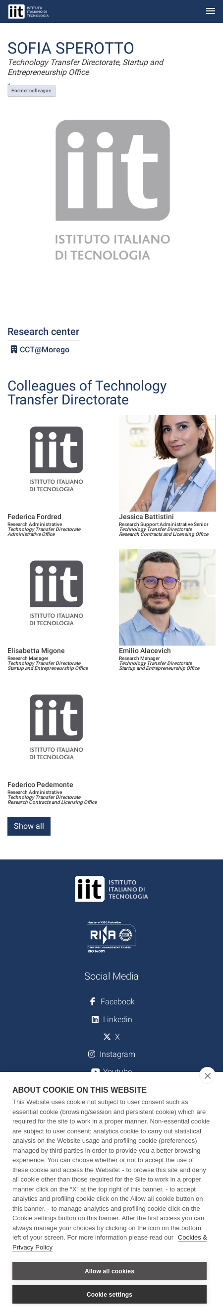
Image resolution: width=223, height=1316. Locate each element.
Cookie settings (109, 1294)
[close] (207, 1075)
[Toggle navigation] (210, 11)
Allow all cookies (109, 1271)
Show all (29, 826)
